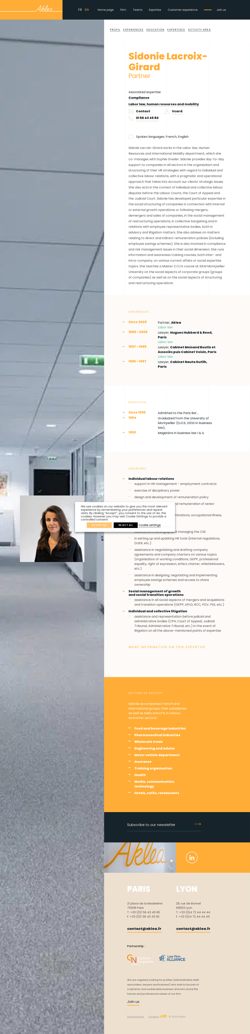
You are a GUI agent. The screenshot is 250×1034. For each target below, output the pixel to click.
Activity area (199, 30)
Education (155, 30)
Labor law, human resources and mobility (164, 104)
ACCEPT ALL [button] (99, 525)
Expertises (176, 30)
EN (87, 9)
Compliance (139, 97)
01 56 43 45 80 (147, 118)
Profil (115, 30)
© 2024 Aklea (177, 1017)
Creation (157, 1017)
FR (80, 9)
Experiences (133, 30)
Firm (123, 10)
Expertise (155, 10)
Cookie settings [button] (150, 525)
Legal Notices (135, 1017)
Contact (139, 111)
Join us (221, 10)
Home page (106, 10)
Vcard (173, 111)
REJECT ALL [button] (126, 525)
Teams (137, 10)
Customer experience (183, 10)
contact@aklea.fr (144, 928)
